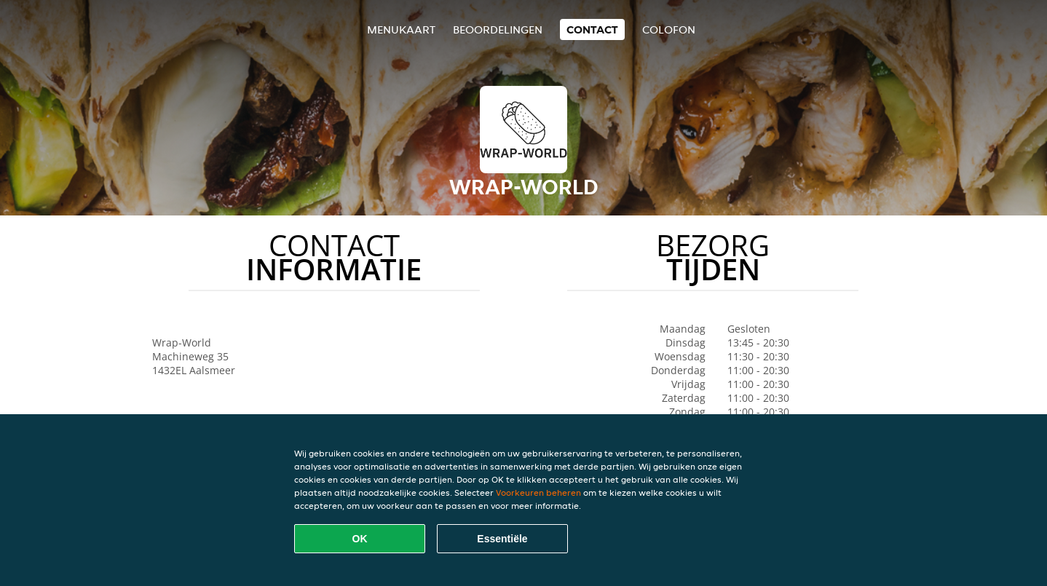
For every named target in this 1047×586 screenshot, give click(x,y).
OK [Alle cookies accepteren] (360, 539)
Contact (592, 29)
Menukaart (401, 29)
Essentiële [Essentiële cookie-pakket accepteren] (502, 539)
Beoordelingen (497, 29)
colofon (668, 29)
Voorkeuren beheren (538, 492)
